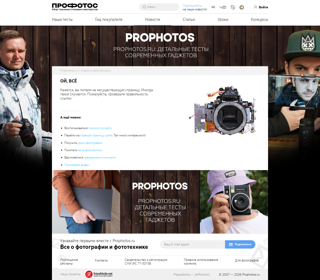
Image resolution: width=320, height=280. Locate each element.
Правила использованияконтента (201, 262)
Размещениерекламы (69, 262)
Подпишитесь (192, 6)
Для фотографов (247, 261)
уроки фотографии (90, 143)
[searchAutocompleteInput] (160, 7)
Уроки (223, 19)
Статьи (189, 19)
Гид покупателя (108, 19)
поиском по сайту (100, 128)
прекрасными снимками (100, 157)
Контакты (101, 261)
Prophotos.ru (251, 275)
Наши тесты (62, 19)
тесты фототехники (89, 150)
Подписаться (243, 244)
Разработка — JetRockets (192, 275)
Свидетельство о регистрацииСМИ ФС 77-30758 (146, 262)
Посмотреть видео (76, 165)
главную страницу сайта (96, 135)
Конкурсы (259, 19)
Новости (152, 19)
